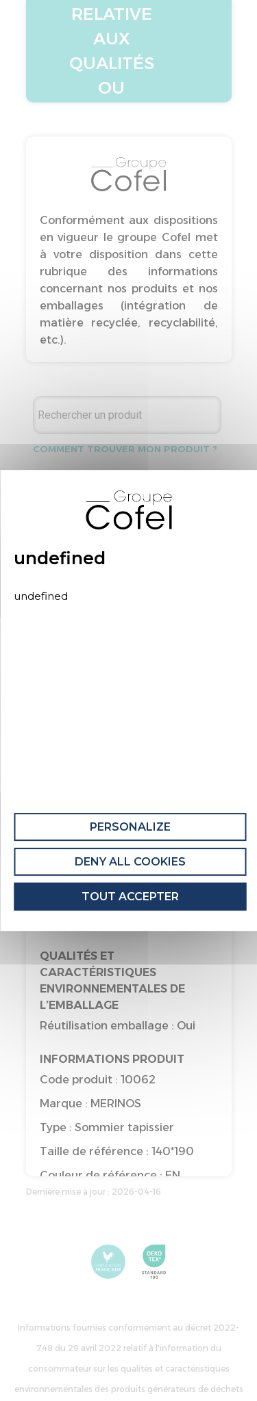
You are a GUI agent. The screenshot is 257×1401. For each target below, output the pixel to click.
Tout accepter (130, 896)
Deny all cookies (130, 861)
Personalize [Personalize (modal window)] (130, 826)
